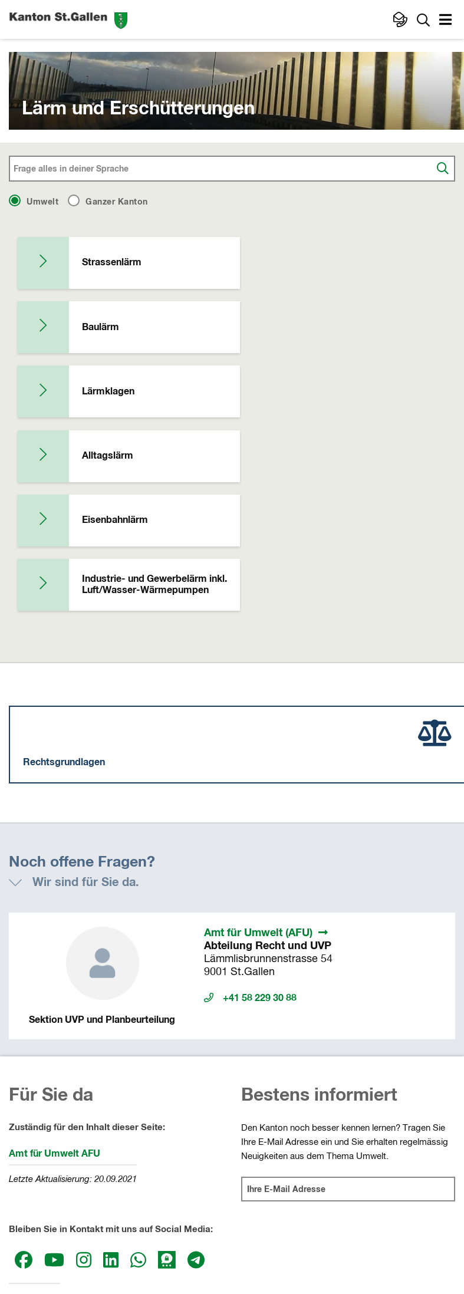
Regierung (29, 1189)
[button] (446, 21)
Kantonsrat (30, 1167)
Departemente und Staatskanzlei (300, 1167)
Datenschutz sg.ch (283, 1237)
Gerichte (252, 1189)
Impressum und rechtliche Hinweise (167, 1237)
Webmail (349, 1237)
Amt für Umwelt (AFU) (258, 741)
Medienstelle (34, 1107)
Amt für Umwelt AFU (54, 962)
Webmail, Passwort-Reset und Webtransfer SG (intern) (238, 1250)
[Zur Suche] (423, 19)
